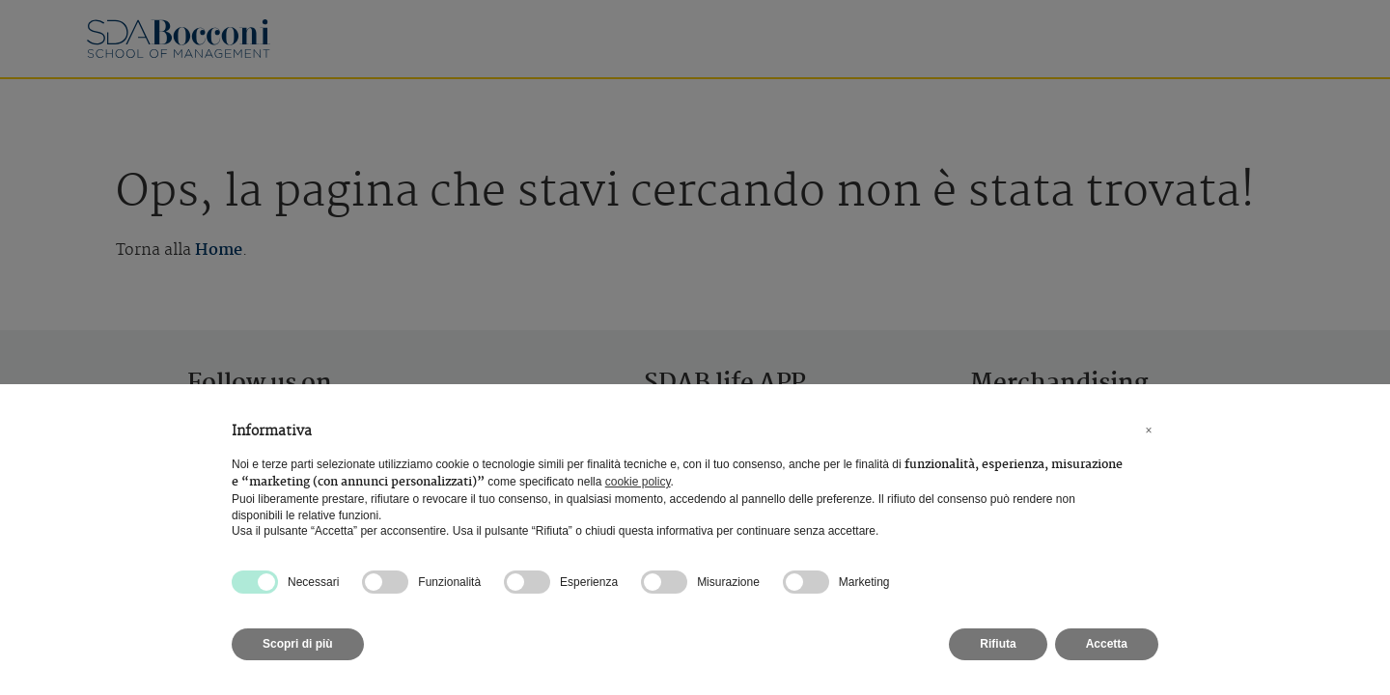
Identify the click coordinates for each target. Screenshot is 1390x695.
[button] (1148, 430)
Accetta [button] (1106, 644)
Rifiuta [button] (997, 644)
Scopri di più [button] (298, 644)
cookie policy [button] (638, 481)
